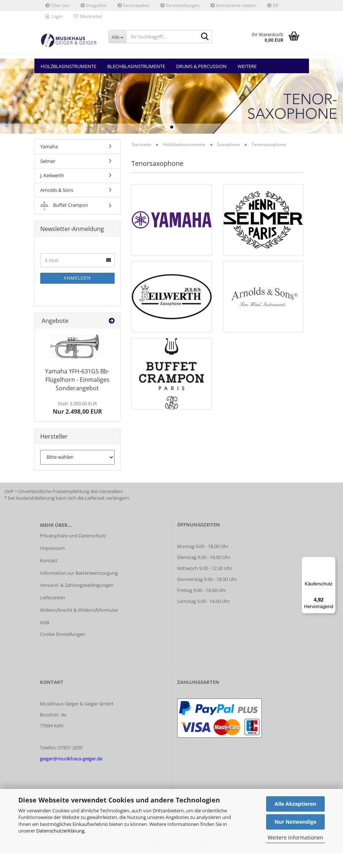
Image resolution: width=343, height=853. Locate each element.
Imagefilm (94, 5)
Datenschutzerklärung (60, 830)
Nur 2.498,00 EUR (77, 408)
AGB (44, 622)
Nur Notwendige (295, 821)
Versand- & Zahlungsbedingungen (76, 585)
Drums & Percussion (201, 66)
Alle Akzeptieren (295, 803)
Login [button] (54, 16)
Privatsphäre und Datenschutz (73, 535)
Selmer (47, 161)
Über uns (57, 5)
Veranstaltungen (180, 5)
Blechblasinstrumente (136, 66)
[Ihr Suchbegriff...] (117, 36)
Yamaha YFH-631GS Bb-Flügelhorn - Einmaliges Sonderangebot (77, 379)
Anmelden (77, 278)
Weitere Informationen (295, 837)
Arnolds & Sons (56, 190)
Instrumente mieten (233, 5)
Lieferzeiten (52, 597)
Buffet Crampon (64, 205)
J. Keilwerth (52, 175)
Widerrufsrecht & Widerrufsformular (79, 610)
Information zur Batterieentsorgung (79, 573)
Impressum (52, 548)
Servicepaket (133, 5)
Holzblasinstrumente (68, 66)
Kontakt (48, 560)
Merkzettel (88, 16)
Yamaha (49, 146)
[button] (273, 5)
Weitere (247, 66)
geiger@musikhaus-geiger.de (71, 758)
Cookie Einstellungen (62, 634)
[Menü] (331, 561)
